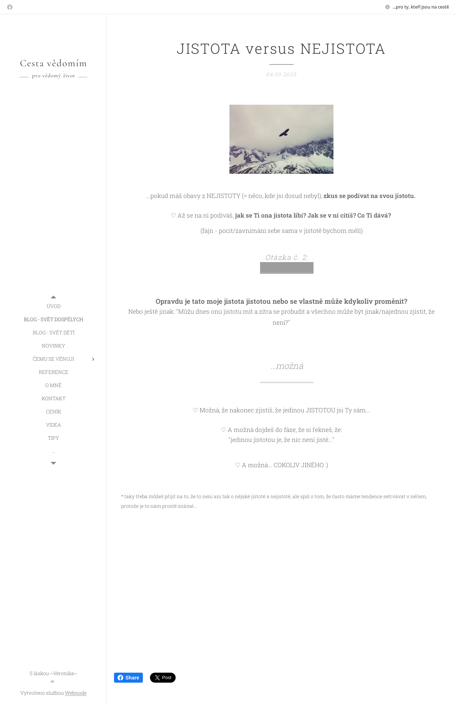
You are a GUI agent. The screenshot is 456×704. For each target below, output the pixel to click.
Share (128, 677)
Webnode (76, 692)
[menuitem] (53, 306)
